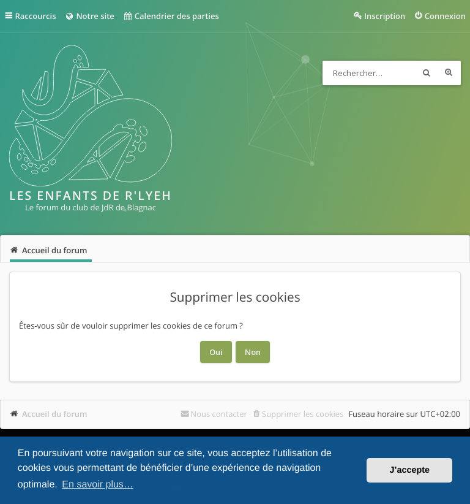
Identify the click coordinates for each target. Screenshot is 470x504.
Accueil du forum (55, 413)
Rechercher (427, 73)
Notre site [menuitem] (89, 15)
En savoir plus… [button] (97, 484)
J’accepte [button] (409, 470)
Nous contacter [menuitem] (218, 413)
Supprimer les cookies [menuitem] (302, 413)
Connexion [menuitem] (445, 15)
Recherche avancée (449, 73)
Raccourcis (35, 15)
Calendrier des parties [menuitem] (171, 15)
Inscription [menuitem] (384, 15)
